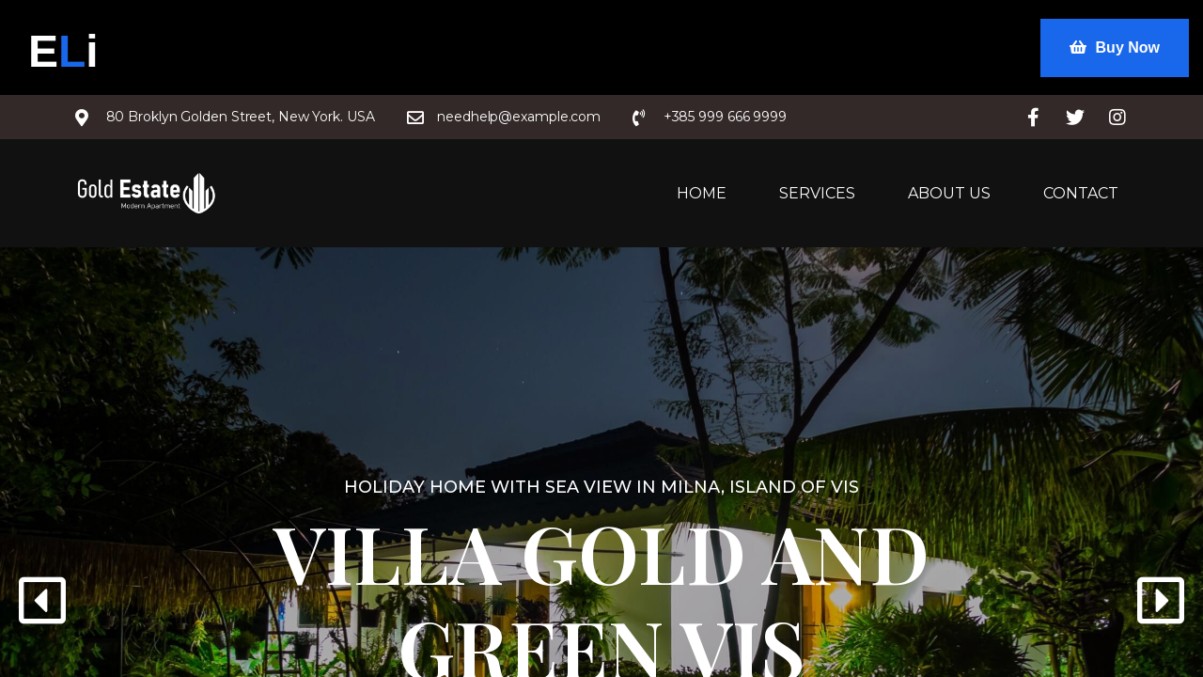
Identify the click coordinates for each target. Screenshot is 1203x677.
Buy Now (1115, 47)
